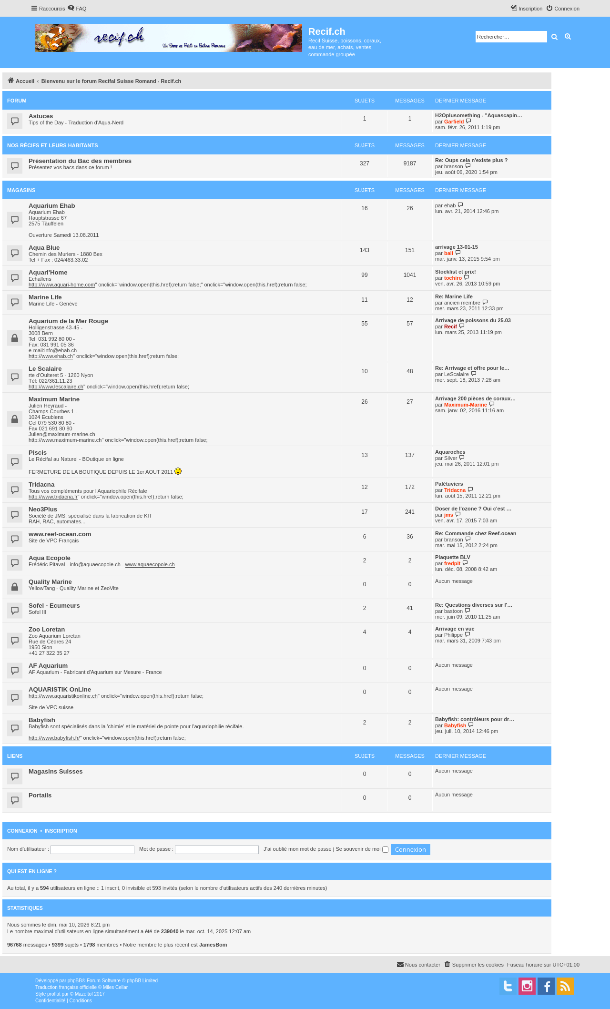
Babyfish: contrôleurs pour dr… (474, 719)
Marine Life (45, 297)
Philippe (453, 635)
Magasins (21, 190)
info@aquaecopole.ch (95, 564)
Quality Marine (50, 581)
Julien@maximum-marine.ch (62, 434)
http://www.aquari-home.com (62, 284)
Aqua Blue (44, 247)
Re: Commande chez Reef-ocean (476, 533)
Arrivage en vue (455, 629)
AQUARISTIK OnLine (60, 689)
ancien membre (462, 303)
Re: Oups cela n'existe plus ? (471, 160)
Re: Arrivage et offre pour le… (472, 368)
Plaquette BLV (452, 557)
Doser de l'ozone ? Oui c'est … (473, 508)
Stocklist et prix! (455, 272)
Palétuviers (449, 484)
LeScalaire (456, 374)
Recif (450, 326)
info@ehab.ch (60, 350)
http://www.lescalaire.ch (56, 386)
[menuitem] (76, 8)
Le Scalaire (45, 368)
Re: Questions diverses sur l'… (473, 605)
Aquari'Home (48, 272)
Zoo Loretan (47, 629)
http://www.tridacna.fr (53, 496)
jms (448, 515)
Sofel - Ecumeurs (54, 605)
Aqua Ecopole (50, 557)
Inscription (61, 831)
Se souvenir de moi (362, 849)
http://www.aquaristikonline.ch (63, 696)
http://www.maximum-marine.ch (65, 440)
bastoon (453, 611)
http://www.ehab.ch (51, 356)
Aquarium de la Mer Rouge (68, 321)
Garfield (454, 121)
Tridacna (41, 484)
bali (448, 253)
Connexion (22, 831)
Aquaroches (450, 452)
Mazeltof (84, 994)
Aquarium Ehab (52, 205)
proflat (54, 994)
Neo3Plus (43, 509)
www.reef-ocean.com (60, 534)
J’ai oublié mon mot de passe (297, 849)
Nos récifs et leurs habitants (52, 145)
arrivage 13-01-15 (456, 247)
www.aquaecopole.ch (150, 564)
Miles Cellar (115, 987)
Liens (14, 756)
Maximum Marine (54, 399)
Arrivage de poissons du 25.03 (473, 320)
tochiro (453, 278)
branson (453, 166)
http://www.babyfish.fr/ (54, 738)
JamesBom (213, 945)
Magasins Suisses (56, 771)
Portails (40, 795)
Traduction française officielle (66, 987)
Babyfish (42, 720)
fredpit (452, 563)
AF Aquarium (48, 665)
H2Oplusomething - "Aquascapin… (478, 115)
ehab (450, 205)
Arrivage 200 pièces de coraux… (475, 398)
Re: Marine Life (454, 296)
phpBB (75, 980)
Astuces (41, 116)
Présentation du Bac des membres (80, 160)
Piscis (38, 452)
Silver (451, 458)
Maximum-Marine (465, 405)
